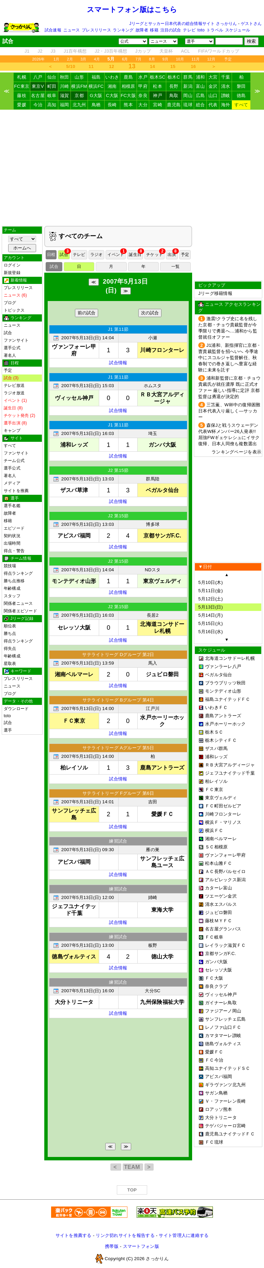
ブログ (10, 302)
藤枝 (21, 95)
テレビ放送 (14, 385)
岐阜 (52, 95)
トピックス (14, 310)
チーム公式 (14, 460)
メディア (12, 483)
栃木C (174, 77)
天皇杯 (166, 51)
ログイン (12, 265)
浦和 (200, 77)
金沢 (213, 86)
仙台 (52, 77)
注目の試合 (170, 30)
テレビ (189, 30)
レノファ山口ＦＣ (223, 1027)
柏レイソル (216, 781)
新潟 (187, 86)
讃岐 (225, 95)
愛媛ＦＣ (214, 1051)
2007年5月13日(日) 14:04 (87, 337)
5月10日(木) (210, 582)
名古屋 (38, 95)
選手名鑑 (12, 505)
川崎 (64, 86)
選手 (8, 730)
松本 (157, 86)
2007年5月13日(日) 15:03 (87, 385)
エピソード (14, 528)
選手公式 (12, 347)
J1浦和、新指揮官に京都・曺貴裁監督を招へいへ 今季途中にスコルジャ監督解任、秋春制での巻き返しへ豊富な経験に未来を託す (229, 357)
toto (201, 30)
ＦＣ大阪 (214, 978)
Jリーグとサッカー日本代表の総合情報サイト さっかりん (183, 23)
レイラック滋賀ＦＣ (225, 945)
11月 (195, 59)
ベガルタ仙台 (218, 674)
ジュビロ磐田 (218, 912)
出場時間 (12, 543)
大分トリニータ (221, 1117)
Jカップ (143, 51)
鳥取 (173, 95)
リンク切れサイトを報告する (125, 1235)
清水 (225, 86)
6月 (125, 59)
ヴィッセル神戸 (221, 994)
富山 (200, 86)
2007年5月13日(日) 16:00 (87, 990)
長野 (173, 86)
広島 (200, 95)
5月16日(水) (210, 631)
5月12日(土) (210, 598)
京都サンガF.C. (220, 953)
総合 (200, 104)
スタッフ (12, 596)
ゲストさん (251, 23)
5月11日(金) (210, 590)
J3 (53, 51)
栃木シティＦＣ (221, 740)
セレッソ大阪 (218, 969)
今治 (38, 104)
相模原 (128, 86)
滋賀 (64, 95)
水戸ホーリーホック (225, 723)
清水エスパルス (221, 904)
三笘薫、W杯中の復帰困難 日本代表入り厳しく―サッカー (229, 411)
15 (172, 66)
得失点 (10, 648)
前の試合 (86, 312)
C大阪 (112, 95)
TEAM (132, 1167)
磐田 (241, 86)
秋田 (64, 77)
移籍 (154, 30)
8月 (152, 59)
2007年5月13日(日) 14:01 (87, 801)
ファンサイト (16, 340)
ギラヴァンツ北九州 (225, 1084)
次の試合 (150, 312)
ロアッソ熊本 (218, 1109)
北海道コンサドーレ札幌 (230, 658)
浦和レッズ (216, 756)
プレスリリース (96, 30)
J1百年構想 (75, 51)
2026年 (38, 59)
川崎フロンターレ (223, 814)
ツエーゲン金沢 (221, 896)
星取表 (10, 663)
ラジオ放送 (14, 393)
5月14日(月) (210, 615)
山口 (213, 95)
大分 (142, 104)
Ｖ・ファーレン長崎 (225, 1101)
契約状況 (12, 535)
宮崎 (157, 104)
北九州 (79, 104)
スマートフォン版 (141, 1246)
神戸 (157, 95)
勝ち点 (10, 633)
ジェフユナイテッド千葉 (230, 773)
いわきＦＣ (216, 707)
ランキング (123, 30)
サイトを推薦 (16, 490)
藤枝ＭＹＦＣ (218, 920)
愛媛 (21, 104)
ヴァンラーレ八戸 (223, 666)
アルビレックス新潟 (225, 879)
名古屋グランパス (223, 928)
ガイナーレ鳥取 (221, 1002)
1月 (56, 59)
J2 (40, 51)
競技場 (10, 565)
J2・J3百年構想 (111, 51)
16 (193, 66)
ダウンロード (16, 708)
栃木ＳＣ (214, 732)
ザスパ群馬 (216, 748)
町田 (52, 86)
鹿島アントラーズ (223, 715)
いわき (112, 77)
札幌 (21, 77)
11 (91, 66)
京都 (79, 95)
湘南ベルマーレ (221, 838)
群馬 (187, 77)
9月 (165, 59)
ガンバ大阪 (216, 961)
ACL (185, 51)
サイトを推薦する (74, 1235)
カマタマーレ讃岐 (223, 1035)
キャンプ (12, 430)
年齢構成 (12, 588)
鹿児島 (174, 104)
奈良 (142, 95)
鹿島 (128, 77)
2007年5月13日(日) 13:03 (87, 478)
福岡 (64, 104)
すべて (241, 104)
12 (111, 66)
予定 (228, 59)
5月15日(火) (210, 623)
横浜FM (79, 86)
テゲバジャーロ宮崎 (225, 1125)
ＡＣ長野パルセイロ (225, 871)
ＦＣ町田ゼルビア (223, 805)
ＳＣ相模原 (216, 846)
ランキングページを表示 (236, 451)
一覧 (175, 266)
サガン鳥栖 (216, 1092)
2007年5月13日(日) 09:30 (87, 849)
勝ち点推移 (14, 580)
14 (152, 66)
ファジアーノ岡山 (223, 1010)
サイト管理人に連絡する (183, 1235)
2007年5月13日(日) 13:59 (87, 663)
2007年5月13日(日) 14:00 (87, 708)
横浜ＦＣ (214, 830)
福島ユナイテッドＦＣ (227, 699)
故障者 (142, 30)
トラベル (214, 30)
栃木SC (158, 77)
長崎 (112, 104)
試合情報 (118, 362)
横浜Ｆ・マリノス (223, 822)
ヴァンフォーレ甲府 (225, 855)
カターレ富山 (218, 887)
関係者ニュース (18, 603)
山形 (79, 77)
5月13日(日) (210, 607)
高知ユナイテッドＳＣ (227, 1068)
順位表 (10, 626)
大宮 (213, 77)
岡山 (187, 95)
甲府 (142, 86)
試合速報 (53, 30)
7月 (139, 59)
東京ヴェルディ (221, 797)
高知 (52, 104)
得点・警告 (14, 550)
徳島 (241, 95)
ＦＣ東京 (214, 789)
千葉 (225, 77)
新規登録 (12, 272)
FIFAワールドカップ (218, 51)
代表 (213, 104)
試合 (8, 332)
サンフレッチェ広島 (225, 1019)
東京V (38, 86)
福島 (96, 77)
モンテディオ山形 (223, 691)
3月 (83, 59)
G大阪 (96, 95)
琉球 (187, 104)
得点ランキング (18, 573)
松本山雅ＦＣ (218, 863)
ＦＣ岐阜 (214, 937)
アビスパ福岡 (218, 1076)
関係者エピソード (20, 611)
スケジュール (237, 30)
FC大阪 (128, 95)
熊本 (128, 104)
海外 (225, 104)
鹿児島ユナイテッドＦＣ (230, 1133)
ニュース (71, 30)
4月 (97, 59)
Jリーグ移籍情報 (215, 293)
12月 (211, 59)
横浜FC (96, 86)
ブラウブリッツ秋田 (225, 682)
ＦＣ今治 (214, 1060)
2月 (70, 59)
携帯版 (112, 1246)
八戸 (38, 77)
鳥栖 (96, 104)
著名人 (10, 355)
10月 (180, 59)
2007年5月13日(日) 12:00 (87, 897)
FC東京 (21, 86)
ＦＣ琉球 (214, 1142)
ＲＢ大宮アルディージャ (230, 764)
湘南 (112, 86)
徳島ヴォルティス (223, 1043)
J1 (27, 51)
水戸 (142, 77)
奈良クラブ (216, 986)
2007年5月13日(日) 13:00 (87, 945)
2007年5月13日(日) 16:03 (87, 433)
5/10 (70, 66)
